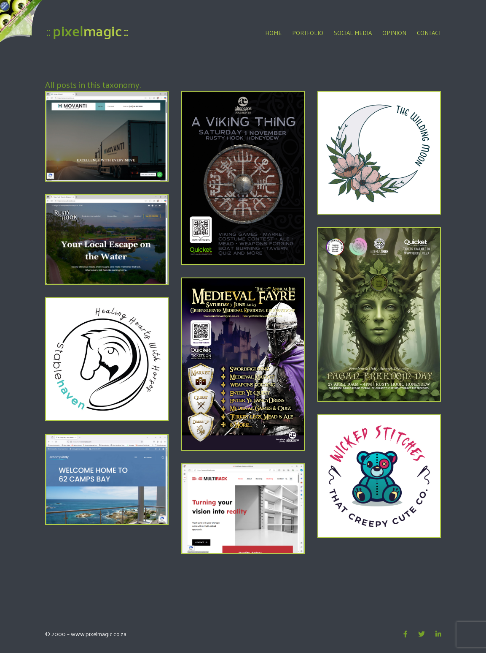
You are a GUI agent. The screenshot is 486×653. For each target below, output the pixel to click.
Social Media (353, 32)
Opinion (394, 32)
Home (273, 32)
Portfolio (307, 32)
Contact (429, 32)
